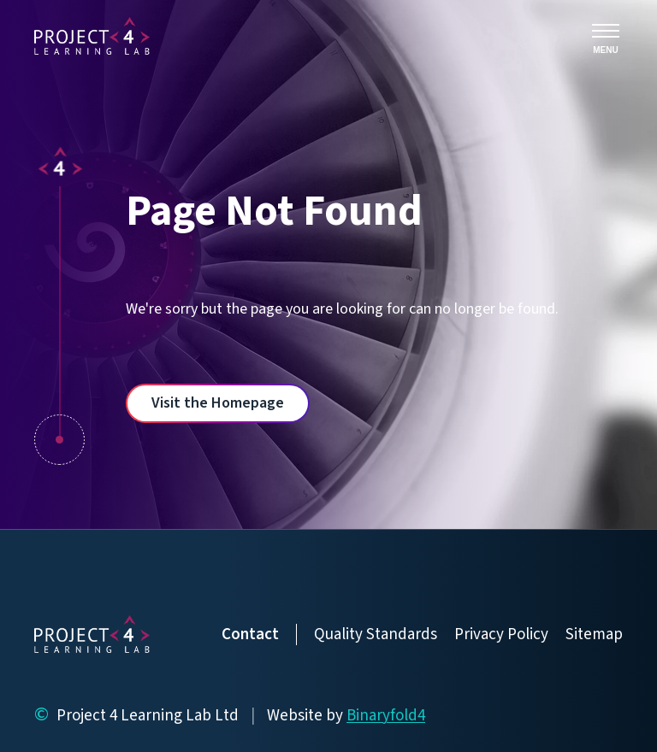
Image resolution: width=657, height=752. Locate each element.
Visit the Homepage (217, 403)
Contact (250, 634)
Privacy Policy (501, 634)
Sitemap (594, 634)
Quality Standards (375, 634)
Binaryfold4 (385, 715)
